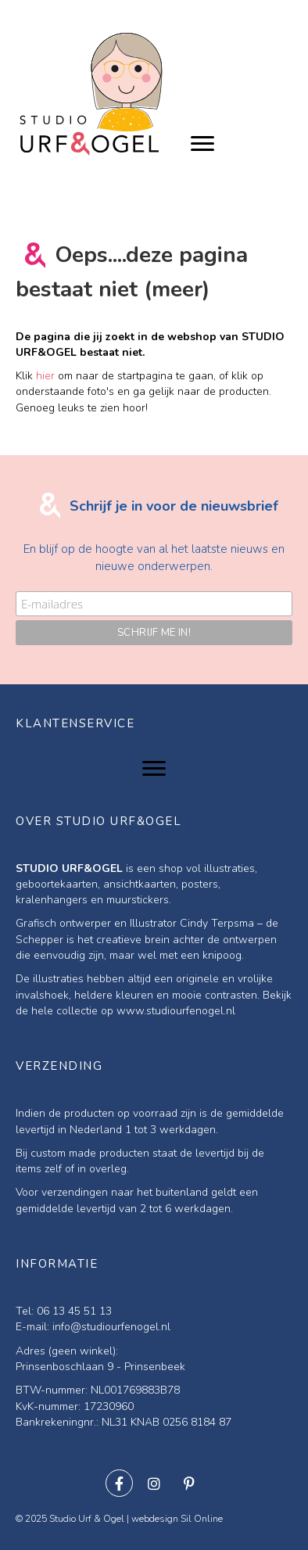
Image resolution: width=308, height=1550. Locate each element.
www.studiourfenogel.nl (175, 1010)
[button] (119, 1483)
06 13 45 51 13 (74, 1311)
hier (45, 375)
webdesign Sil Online (177, 1518)
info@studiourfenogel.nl (111, 1326)
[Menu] (202, 144)
